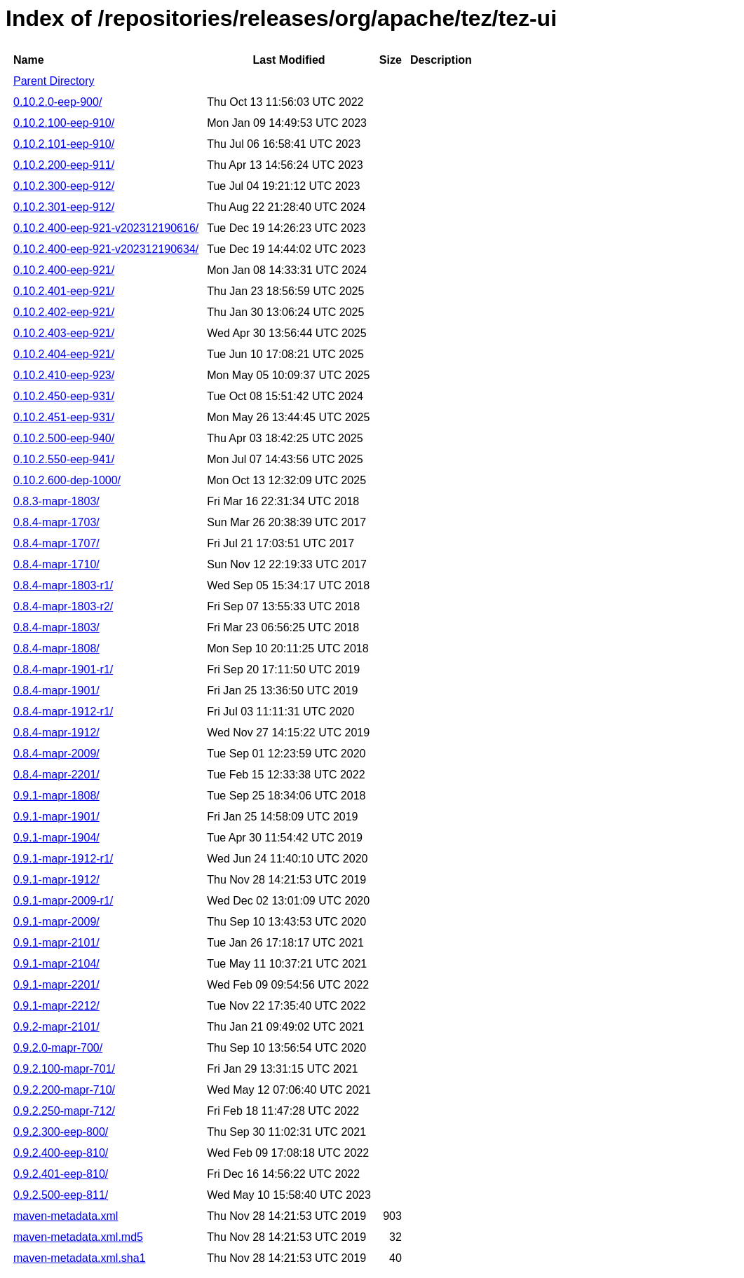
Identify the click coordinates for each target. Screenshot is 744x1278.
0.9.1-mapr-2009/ (56, 922)
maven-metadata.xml (65, 1216)
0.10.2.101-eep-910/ (63, 144)
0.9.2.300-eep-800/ (60, 1132)
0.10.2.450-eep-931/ (63, 396)
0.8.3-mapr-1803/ (56, 501)
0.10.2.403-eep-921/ (63, 333)
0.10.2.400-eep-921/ (63, 270)
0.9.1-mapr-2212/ (56, 1006)
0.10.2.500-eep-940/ (63, 438)
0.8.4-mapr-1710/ (56, 564)
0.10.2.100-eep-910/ (63, 123)
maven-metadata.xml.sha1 (79, 1258)
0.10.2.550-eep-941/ (63, 459)
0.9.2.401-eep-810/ (60, 1174)
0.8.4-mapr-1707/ (56, 543)
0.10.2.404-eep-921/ (63, 354)
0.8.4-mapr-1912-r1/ (63, 711)
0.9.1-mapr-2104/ (56, 964)
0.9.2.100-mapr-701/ (64, 1069)
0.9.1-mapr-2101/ (56, 943)
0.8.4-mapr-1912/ (56, 732)
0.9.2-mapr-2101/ (56, 1027)
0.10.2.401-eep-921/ (63, 291)
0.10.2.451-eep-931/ (63, 417)
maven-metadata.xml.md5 (78, 1237)
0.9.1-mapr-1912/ (56, 880)
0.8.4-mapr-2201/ (56, 775)
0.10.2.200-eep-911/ (63, 165)
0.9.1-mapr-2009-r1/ (63, 901)
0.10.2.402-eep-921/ (63, 312)
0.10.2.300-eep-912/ (63, 186)
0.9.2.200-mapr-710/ (64, 1090)
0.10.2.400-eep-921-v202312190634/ (105, 249)
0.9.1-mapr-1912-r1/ (63, 859)
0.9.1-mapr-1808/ (56, 796)
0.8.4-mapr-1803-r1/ (63, 585)
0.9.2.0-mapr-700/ (57, 1048)
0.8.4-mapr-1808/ (56, 648)
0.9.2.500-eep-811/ (60, 1195)
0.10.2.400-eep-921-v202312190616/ (105, 228)
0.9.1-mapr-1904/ (56, 838)
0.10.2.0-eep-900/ (57, 102)
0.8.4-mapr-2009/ (56, 754)
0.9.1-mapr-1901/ (56, 817)
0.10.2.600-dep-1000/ (67, 480)
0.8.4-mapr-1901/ (56, 690)
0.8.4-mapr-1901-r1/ (63, 669)
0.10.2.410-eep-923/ (63, 375)
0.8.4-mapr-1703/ (56, 522)
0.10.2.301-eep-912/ (63, 207)
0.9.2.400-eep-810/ (60, 1153)
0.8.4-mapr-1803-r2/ (63, 606)
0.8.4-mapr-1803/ (56, 627)
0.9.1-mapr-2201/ (56, 985)
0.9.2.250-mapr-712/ (64, 1111)
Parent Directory (54, 81)
